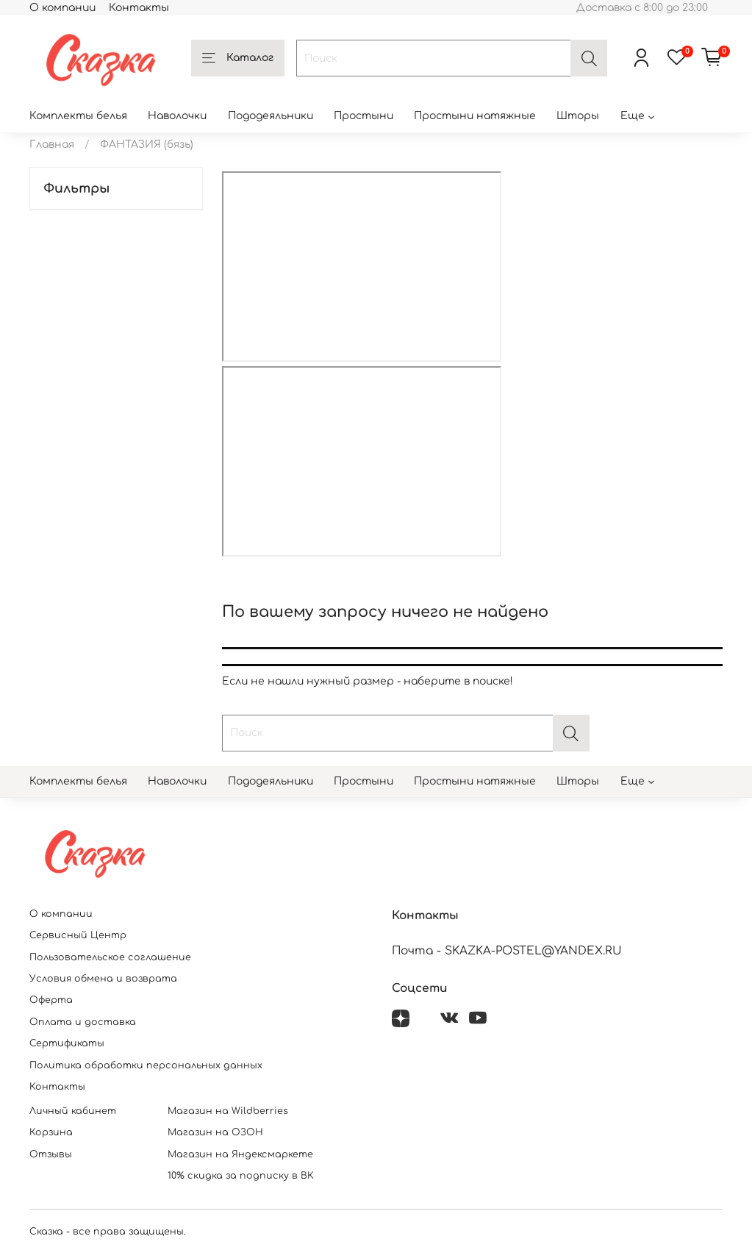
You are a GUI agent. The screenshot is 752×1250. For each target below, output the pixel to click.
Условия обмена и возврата (103, 979)
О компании (62, 7)
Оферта (51, 1000)
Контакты (139, 7)
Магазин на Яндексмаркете (240, 1154)
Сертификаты (66, 1043)
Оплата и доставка (82, 1022)
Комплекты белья (78, 115)
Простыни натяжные (475, 115)
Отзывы (50, 1154)
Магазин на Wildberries (228, 1111)
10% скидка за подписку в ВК (241, 1176)
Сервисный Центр (77, 935)
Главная (51, 144)
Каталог (237, 58)
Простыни (363, 115)
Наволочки (177, 115)
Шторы (577, 115)
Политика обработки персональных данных (145, 1065)
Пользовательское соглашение (110, 957)
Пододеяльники (270, 115)
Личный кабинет (72, 1111)
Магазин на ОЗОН (215, 1132)
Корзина (51, 1132)
